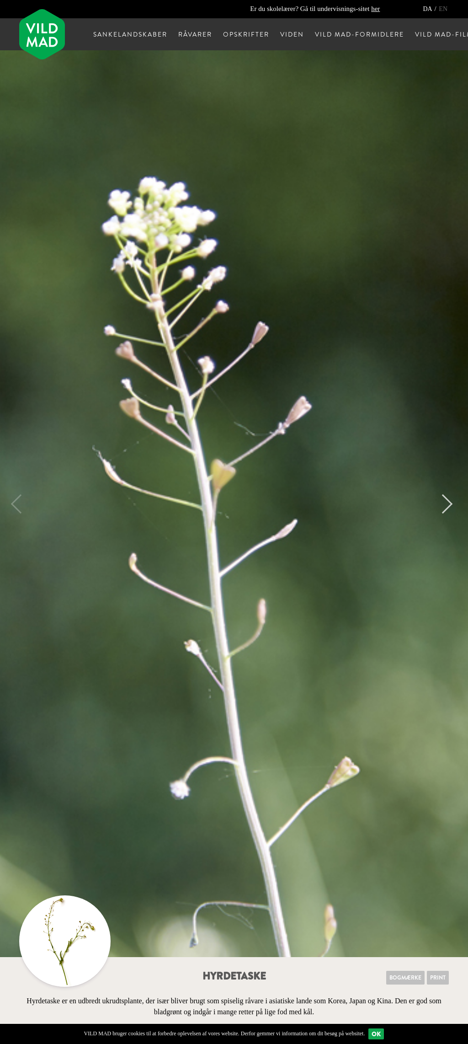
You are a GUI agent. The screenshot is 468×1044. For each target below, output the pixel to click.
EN (443, 8)
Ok (376, 1034)
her (375, 8)
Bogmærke (405, 978)
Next (442, 504)
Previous (20, 504)
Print (438, 978)
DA (428, 8)
